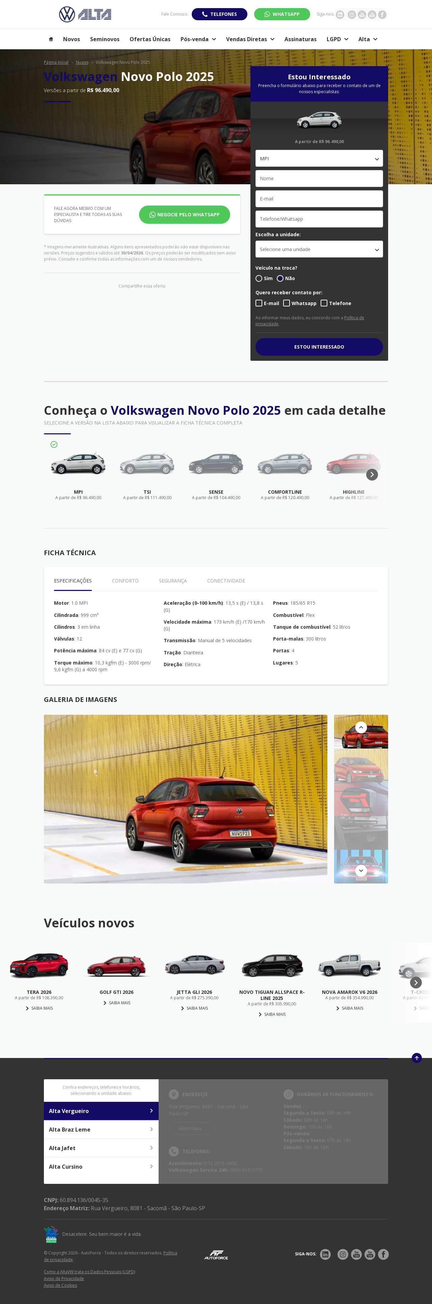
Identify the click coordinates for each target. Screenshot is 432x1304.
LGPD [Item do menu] (337, 39)
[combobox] (319, 158)
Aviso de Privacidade (64, 1278)
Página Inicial (56, 62)
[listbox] (319, 249)
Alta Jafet (101, 1148)
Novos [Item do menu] (71, 39)
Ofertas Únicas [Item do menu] (150, 39)
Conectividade (226, 580)
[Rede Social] (325, 1254)
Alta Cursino (101, 1166)
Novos (82, 62)
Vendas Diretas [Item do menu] (250, 39)
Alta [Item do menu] (367, 39)
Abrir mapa (190, 1128)
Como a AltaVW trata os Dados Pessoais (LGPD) (89, 1272)
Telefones (223, 14)
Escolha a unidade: (278, 234)
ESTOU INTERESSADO (319, 347)
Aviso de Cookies (60, 1285)
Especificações (73, 580)
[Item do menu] (51, 39)
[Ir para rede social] (340, 14)
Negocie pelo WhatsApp (188, 214)
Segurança (173, 580)
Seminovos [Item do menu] (104, 39)
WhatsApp (286, 14)
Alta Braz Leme (101, 1129)
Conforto (125, 580)
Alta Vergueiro (101, 1111)
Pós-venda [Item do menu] (198, 39)
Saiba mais (39, 1008)
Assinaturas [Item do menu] (301, 39)
